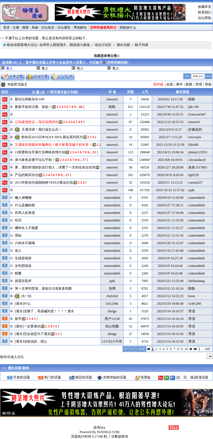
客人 (45, 68)
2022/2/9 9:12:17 (170, 129)
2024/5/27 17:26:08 (170, 213)
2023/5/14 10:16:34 (170, 319)
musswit (112, 99)
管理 (198, 84)
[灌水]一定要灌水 (28, 326)
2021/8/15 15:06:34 (170, 152)
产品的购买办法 (26, 175)
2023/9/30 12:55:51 (170, 114)
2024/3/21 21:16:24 (170, 288)
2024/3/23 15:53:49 (170, 281)
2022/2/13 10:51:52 (170, 122)
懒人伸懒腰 (23, 198)
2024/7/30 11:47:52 (170, 107)
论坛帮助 (204, 18)
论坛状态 (48, 27)
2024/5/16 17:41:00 (170, 251)
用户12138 (112, 319)
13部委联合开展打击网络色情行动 (40, 152)
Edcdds (193, 145)
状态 (4, 92)
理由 (18, 235)
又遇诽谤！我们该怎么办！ (42, 129)
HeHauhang (196, 281)
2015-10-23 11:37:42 (170, 190)
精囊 (18, 273)
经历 (18, 220)
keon (191, 296)
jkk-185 (193, 107)
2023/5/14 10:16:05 (170, 326)
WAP (208, 76)
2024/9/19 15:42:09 (170, 198)
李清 (191, 311)
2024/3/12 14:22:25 (170, 296)
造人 (18, 251)
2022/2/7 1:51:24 (170, 137)
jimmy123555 (197, 152)
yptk (191, 190)
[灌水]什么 (22, 304)
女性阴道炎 (23, 266)
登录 (6, 27)
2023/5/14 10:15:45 (170, 334)
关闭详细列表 (117, 62)
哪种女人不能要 (26, 228)
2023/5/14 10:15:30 (170, 341)
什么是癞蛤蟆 (25, 205)
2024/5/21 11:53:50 (170, 220)
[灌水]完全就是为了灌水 (33, 334)
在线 (169, 84)
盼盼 (191, 99)
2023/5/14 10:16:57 (170, 311)
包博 (112, 288)
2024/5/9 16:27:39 (170, 258)
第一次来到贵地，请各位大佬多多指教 (43, 288)
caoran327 (195, 182)
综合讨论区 (103, 45)
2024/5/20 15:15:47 (170, 243)
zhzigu (112, 311)
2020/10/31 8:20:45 (170, 175)
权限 (189, 84)
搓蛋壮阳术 (23, 281)
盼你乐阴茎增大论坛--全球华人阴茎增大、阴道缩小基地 (48, 45)
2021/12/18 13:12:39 (170, 145)
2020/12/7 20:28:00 (170, 167)
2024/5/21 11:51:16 (170, 235)
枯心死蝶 (112, 326)
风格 (35, 27)
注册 (16, 27)
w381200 (194, 304)
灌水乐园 (123, 45)
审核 (208, 84)
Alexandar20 (197, 160)
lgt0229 (193, 175)
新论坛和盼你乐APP (29, 99)
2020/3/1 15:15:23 (170, 182)
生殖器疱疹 (23, 258)
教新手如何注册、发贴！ (33, 107)
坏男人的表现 (25, 213)
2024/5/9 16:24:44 (170, 266)
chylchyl (112, 296)
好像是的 (195, 129)
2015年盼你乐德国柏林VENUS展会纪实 (44, 182)
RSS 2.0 (198, 76)
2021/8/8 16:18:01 (170, 160)
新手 (18, 319)
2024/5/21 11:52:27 (170, 228)
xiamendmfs (112, 198)
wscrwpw (194, 137)
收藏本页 (204, 7)
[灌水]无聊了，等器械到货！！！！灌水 (44, 311)
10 (186, 349)
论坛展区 (64, 27)
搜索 (25, 27)
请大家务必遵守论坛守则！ (35, 160)
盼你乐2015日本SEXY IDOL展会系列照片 (52, 137)
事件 (179, 84)
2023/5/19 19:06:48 (170, 304)
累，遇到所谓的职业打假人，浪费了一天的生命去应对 (55, 167)
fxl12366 (112, 304)
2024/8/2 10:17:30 (170, 99)
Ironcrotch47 (197, 114)
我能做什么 (127, 27)
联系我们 (204, 12)
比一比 (27, 296)
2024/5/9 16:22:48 (170, 273)
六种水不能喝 (25, 243)
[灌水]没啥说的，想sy (31, 341)
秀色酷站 (80, 27)
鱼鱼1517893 (197, 167)
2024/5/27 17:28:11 (170, 205)
